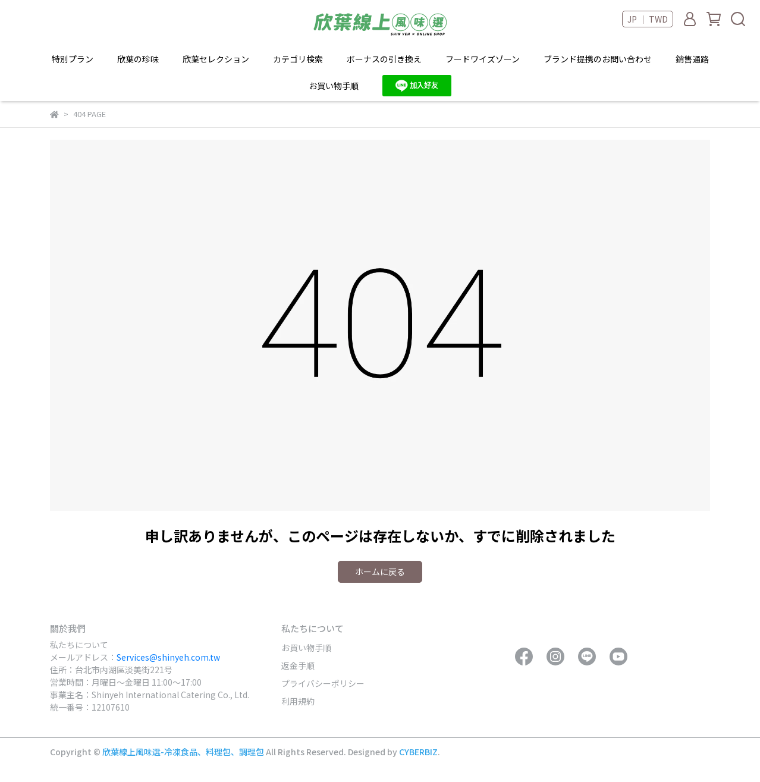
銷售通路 (692, 59)
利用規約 (298, 701)
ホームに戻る (380, 571)
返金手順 (298, 665)
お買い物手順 (306, 648)
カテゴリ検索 (298, 59)
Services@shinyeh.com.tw (168, 657)
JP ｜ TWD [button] (647, 19)
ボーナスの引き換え (384, 59)
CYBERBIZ (418, 752)
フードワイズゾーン (482, 59)
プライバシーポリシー (323, 683)
